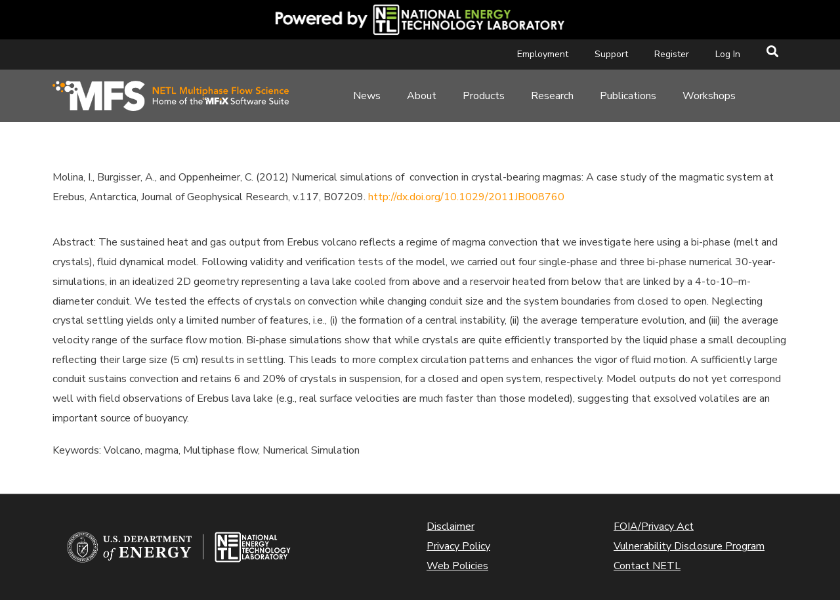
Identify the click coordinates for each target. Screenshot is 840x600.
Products (484, 96)
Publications (628, 96)
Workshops (709, 96)
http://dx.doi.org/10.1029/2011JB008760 (466, 197)
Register (671, 54)
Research (552, 96)
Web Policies (457, 566)
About (421, 96)
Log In (727, 54)
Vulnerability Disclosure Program (689, 546)
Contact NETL (647, 566)
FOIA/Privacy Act (654, 526)
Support (611, 54)
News (367, 96)
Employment (542, 54)
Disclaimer (450, 526)
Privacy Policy (458, 546)
